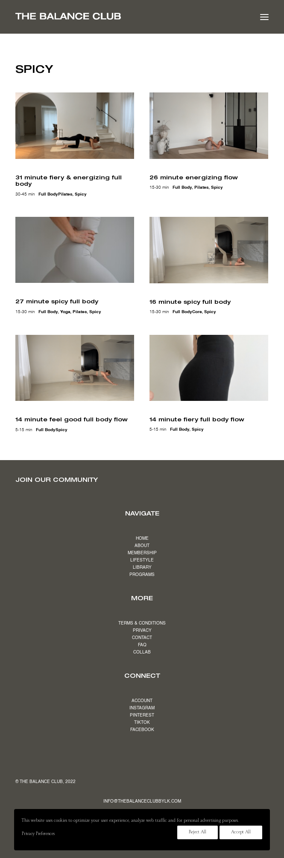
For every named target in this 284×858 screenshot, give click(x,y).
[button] (264, 17)
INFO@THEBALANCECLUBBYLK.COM (142, 801)
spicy (81, 194)
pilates (65, 194)
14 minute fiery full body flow (196, 419)
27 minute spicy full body (56, 301)
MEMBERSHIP (142, 553)
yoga (65, 312)
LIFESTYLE (142, 560)
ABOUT (142, 546)
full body (48, 194)
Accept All (241, 832)
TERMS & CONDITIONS (142, 623)
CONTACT (142, 638)
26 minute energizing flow (193, 177)
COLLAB (142, 652)
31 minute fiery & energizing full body (68, 180)
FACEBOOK (142, 730)
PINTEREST (142, 715)
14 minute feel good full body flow (71, 419)
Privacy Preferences (38, 834)
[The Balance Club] (68, 16)
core (197, 312)
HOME (142, 538)
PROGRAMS (142, 575)
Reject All (197, 832)
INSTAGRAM (142, 708)
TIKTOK (142, 722)
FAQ (142, 645)
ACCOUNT (142, 701)
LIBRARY (142, 567)
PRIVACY (142, 630)
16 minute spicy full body (190, 301)
